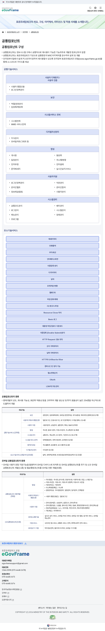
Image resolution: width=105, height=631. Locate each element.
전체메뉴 (100, 11)
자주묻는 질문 (51, 608)
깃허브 (4, 593)
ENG (95, 11)
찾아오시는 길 (62, 608)
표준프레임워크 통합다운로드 (12, 543)
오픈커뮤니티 (6, 600)
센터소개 (41, 608)
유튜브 (4, 596)
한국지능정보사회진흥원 (10, 589)
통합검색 (90, 11)
